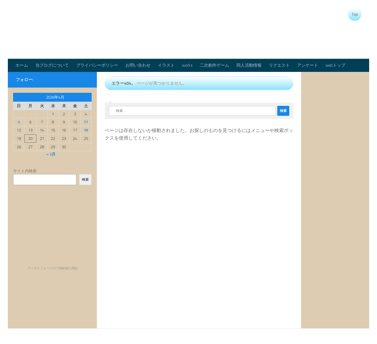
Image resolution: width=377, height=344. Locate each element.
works (187, 65)
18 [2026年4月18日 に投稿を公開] (86, 130)
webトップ (335, 65)
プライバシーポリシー (97, 65)
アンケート (307, 65)
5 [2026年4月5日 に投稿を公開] (19, 122)
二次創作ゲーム (214, 65)
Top (355, 14)
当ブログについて (52, 65)
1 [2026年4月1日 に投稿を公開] (53, 114)
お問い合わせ (138, 65)
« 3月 (51, 154)
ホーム (21, 65)
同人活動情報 (249, 65)
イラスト (166, 65)
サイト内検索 (25, 171)
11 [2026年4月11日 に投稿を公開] (86, 122)
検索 (85, 179)
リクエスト (279, 65)
